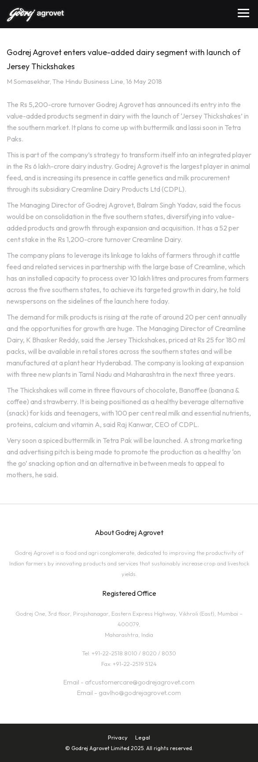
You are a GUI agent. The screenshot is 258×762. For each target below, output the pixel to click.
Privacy (118, 737)
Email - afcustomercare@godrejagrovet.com (129, 682)
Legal (142, 737)
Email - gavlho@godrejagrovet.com (129, 692)
